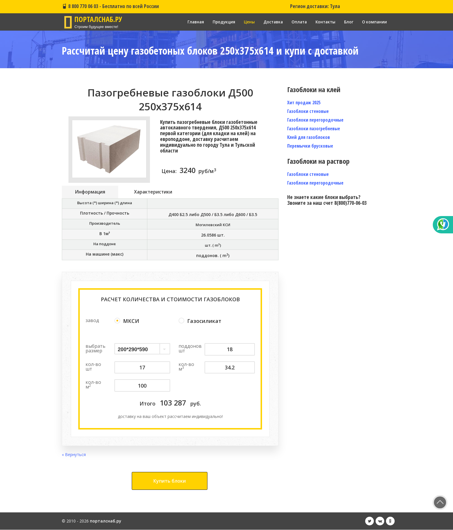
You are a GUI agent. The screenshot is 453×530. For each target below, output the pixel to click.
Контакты (324, 22)
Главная (190, 22)
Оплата (297, 22)
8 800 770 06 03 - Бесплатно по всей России (110, 6)
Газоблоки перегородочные (315, 120)
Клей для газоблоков (308, 137)
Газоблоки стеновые (308, 111)
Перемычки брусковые (310, 146)
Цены (245, 22)
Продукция (219, 22)
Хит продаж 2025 (303, 102)
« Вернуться (74, 455)
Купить (169, 481)
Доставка (270, 22)
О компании (374, 22)
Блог (348, 22)
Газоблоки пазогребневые (313, 128)
